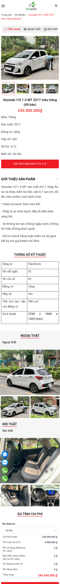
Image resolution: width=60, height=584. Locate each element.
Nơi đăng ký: (8, 524)
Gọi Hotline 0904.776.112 (30, 164)
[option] (30, 58)
